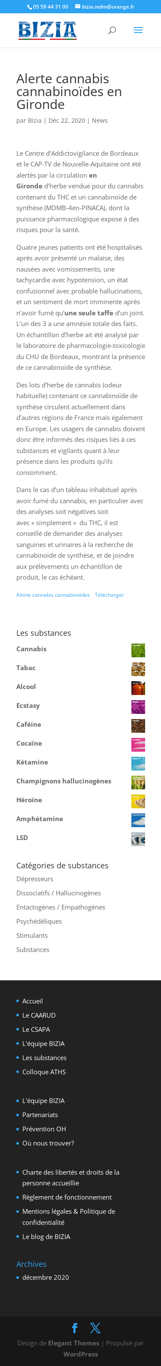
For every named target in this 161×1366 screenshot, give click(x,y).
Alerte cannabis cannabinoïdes (53, 594)
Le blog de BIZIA (46, 1236)
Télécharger (109, 594)
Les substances (44, 1057)
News (100, 120)
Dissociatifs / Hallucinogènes (58, 893)
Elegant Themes (73, 1343)
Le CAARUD (39, 1015)
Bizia (35, 120)
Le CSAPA (36, 1029)
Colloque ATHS (44, 1071)
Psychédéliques (39, 921)
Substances (32, 949)
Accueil (32, 1001)
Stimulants (32, 935)
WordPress (81, 1354)
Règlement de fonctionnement (67, 1197)
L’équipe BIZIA (43, 1043)
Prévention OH (44, 1128)
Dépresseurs (34, 878)
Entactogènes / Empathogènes (60, 907)
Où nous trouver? (48, 1143)
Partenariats (40, 1114)
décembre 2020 (45, 1277)
